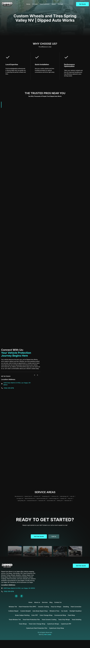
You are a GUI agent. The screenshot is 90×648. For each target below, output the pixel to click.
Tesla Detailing (76, 619)
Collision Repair (13, 611)
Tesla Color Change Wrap (37, 624)
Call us (53, 536)
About (54, 4)
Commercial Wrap (60, 615)
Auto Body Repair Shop (40, 611)
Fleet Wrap (71, 615)
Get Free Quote (39, 536)
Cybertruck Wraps (53, 624)
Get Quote (82, 4)
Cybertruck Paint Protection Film (36, 628)
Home (28, 4)
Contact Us (58, 602)
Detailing (66, 606)
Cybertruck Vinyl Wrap (56, 628)
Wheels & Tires (54, 611)
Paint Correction (76, 606)
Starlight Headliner (75, 611)
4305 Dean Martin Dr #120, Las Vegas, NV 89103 (19, 588)
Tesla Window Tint (15, 619)
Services (45, 602)
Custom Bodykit (25, 611)
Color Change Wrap (46, 615)
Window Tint (13, 606)
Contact (60, 4)
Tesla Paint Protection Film (31, 619)
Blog (51, 602)
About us (37, 602)
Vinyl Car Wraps (56, 606)
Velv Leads (47, 634)
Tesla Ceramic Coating (49, 619)
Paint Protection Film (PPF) (27, 606)
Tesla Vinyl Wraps (64, 619)
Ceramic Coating (43, 606)
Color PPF (34, 615)
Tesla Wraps (23, 624)
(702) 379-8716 (9, 388)
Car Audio (64, 611)
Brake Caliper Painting (22, 615)
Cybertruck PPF (66, 624)
